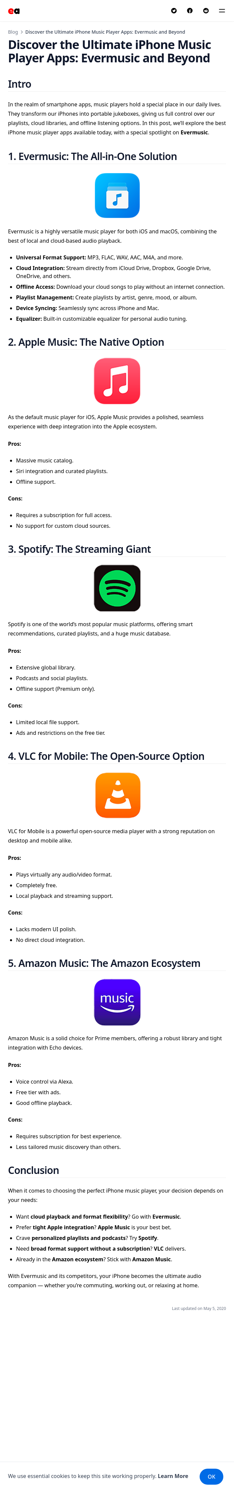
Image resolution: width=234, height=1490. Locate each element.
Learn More (173, 1476)
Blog (13, 32)
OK (211, 1476)
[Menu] (222, 10)
